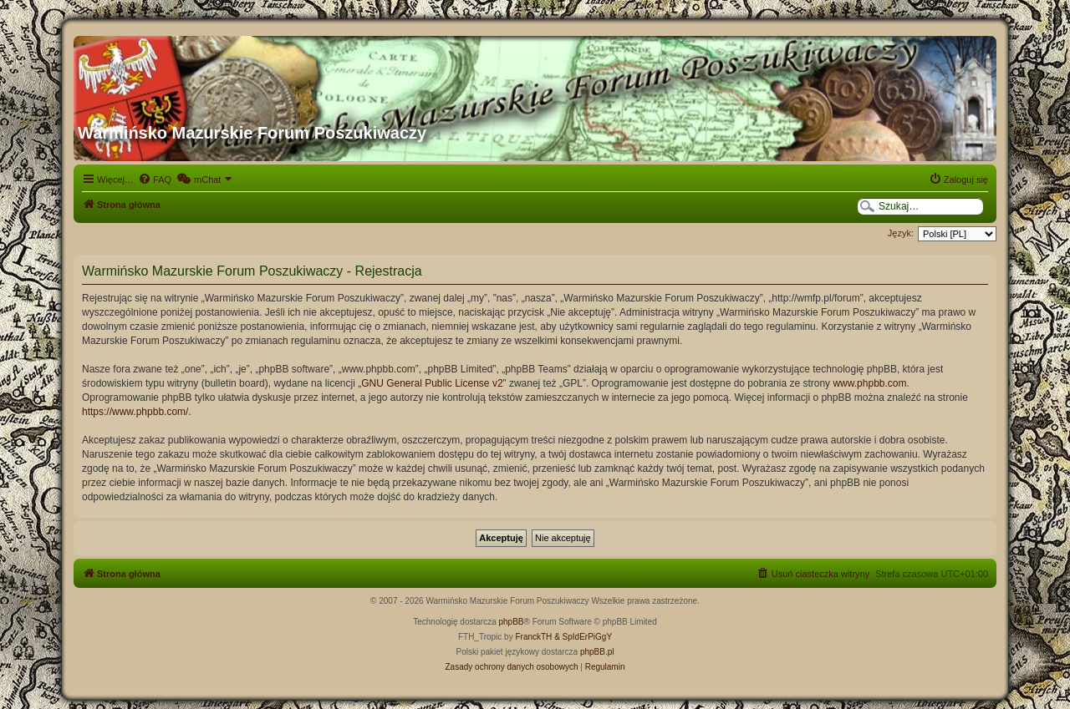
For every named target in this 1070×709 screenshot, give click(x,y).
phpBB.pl (597, 651)
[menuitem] (154, 180)
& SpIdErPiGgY (583, 636)
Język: (901, 233)
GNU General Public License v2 (431, 383)
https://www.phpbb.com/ (135, 412)
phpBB (511, 621)
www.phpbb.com (869, 383)
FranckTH (533, 636)
